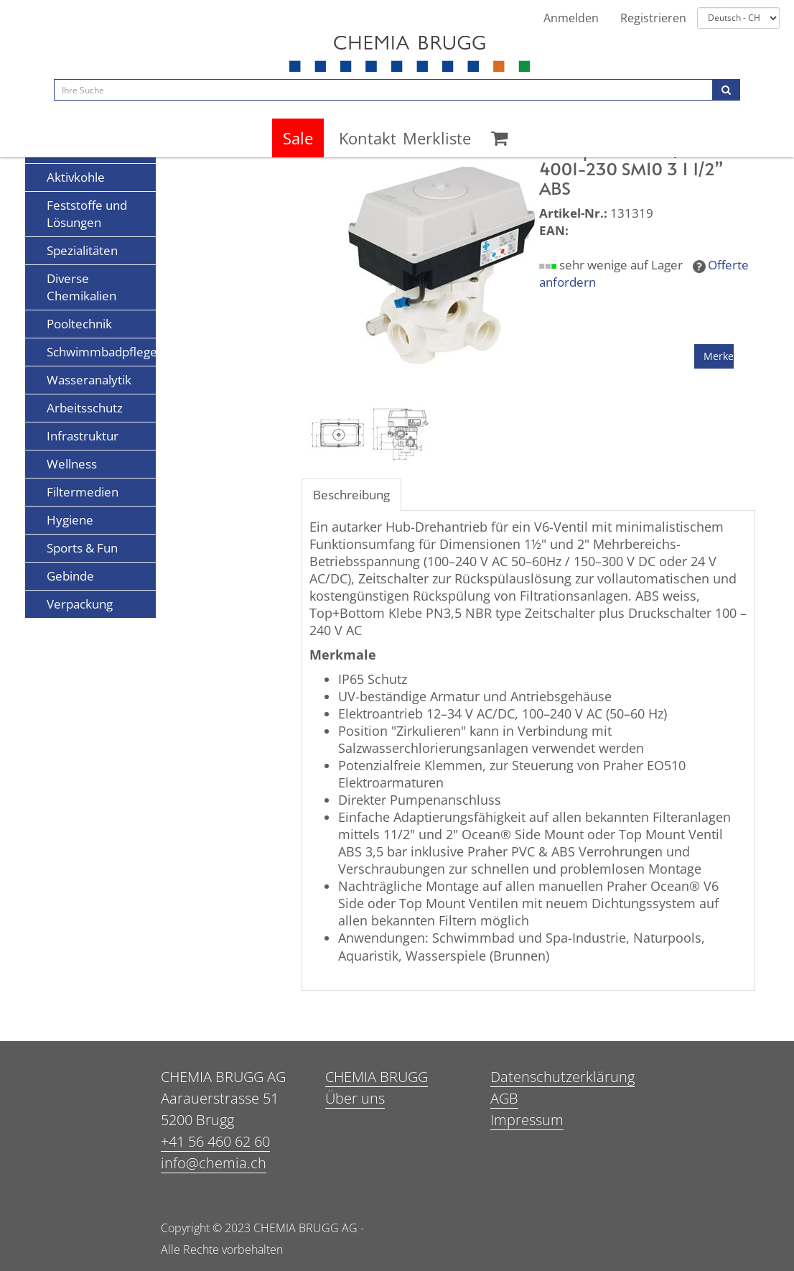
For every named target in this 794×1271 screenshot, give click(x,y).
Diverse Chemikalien (81, 287)
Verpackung (80, 604)
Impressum (527, 1119)
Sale (298, 138)
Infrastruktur (82, 435)
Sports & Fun (82, 548)
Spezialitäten (82, 250)
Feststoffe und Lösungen (87, 214)
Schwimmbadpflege (101, 351)
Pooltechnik (79, 323)
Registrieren (653, 18)
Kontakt (367, 138)
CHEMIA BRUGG (376, 1076)
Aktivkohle (76, 177)
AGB (504, 1098)
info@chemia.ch (213, 1163)
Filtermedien (82, 492)
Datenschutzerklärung (562, 1076)
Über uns (355, 1098)
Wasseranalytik (89, 379)
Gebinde (70, 576)
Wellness (72, 464)
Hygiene (70, 520)
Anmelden (571, 18)
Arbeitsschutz (85, 407)
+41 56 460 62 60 (215, 1141)
